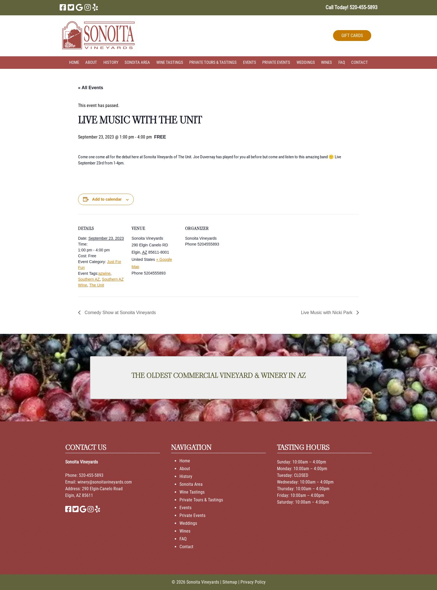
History (110, 62)
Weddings (306, 62)
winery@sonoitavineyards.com (104, 482)
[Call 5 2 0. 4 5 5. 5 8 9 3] (363, 7)
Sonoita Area (137, 62)
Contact (359, 62)
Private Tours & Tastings (213, 62)
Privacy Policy (253, 582)
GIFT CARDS (352, 35)
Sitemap (229, 582)
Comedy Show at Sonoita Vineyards (119, 312)
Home (74, 62)
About (91, 62)
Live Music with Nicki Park (327, 312)
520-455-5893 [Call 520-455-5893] (91, 475)
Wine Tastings (169, 62)
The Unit (96, 285)
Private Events (276, 62)
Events (249, 62)
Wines (326, 62)
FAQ (341, 62)
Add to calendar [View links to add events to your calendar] (107, 199)
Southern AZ (89, 279)
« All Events (90, 87)
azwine (104, 273)
